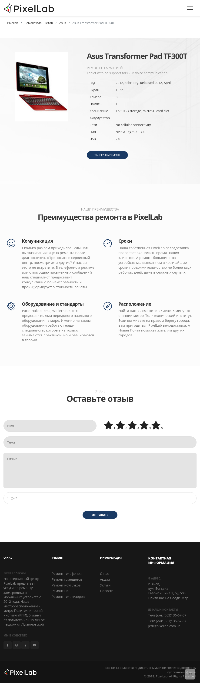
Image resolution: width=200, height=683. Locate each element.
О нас (104, 574)
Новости (106, 591)
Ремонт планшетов (67, 579)
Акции (105, 579)
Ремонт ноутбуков (66, 585)
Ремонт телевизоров (68, 596)
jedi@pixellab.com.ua (164, 626)
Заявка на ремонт (107, 155)
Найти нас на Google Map (168, 598)
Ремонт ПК (60, 591)
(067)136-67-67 (175, 621)
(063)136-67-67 (175, 615)
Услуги (105, 585)
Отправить (100, 515)
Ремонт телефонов (67, 574)
